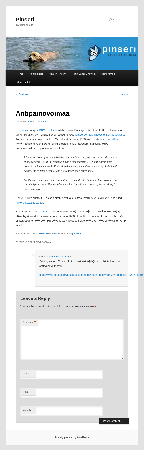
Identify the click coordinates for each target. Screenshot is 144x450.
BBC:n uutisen (48, 130)
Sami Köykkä (108, 73)
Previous (22, 94)
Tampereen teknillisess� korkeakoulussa (99, 134)
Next (124, 94)
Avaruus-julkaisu (39, 211)
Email (26, 392)
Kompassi (22, 130)
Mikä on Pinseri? (57, 73)
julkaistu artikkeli (110, 139)
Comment (29, 322)
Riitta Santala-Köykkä (83, 73)
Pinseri (25, 19)
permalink (77, 233)
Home (20, 73)
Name (26, 373)
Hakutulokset (36, 73)
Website (27, 410)
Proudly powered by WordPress (72, 437)
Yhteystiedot (23, 82)
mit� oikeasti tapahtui (29, 202)
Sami (43, 121)
